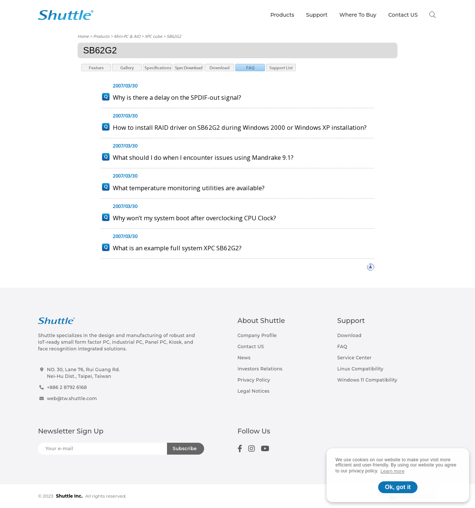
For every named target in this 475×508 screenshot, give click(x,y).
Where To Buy (358, 14)
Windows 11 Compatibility (367, 380)
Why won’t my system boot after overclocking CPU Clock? (194, 218)
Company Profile (257, 335)
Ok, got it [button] (397, 487)
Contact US (402, 14)
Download (349, 335)
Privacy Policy (254, 380)
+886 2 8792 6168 (67, 387)
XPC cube (153, 36)
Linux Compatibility (360, 369)
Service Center (354, 357)
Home (83, 36)
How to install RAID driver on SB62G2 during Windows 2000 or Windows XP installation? (240, 127)
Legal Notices (253, 391)
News (244, 357)
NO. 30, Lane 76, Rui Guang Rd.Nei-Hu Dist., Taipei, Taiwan (83, 373)
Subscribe (185, 448)
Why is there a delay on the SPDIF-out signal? (177, 97)
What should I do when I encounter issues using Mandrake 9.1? (203, 157)
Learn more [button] (393, 471)
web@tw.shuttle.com (72, 398)
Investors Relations (260, 369)
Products (282, 14)
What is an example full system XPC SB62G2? (177, 248)
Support (317, 14)
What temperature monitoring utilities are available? (189, 188)
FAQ (342, 346)
